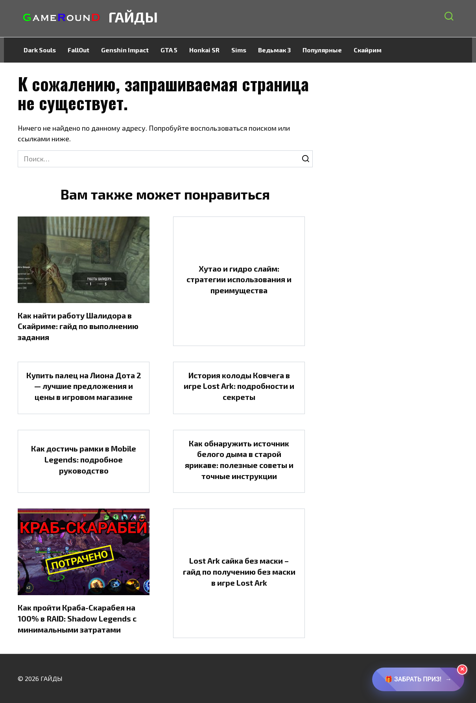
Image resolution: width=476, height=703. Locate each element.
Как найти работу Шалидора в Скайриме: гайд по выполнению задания (78, 326)
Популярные (322, 50)
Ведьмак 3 (274, 50)
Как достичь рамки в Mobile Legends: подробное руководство (83, 459)
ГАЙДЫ (133, 16)
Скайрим (368, 50)
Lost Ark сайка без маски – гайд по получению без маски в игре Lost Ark (239, 571)
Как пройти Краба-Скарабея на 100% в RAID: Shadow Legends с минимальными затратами (77, 618)
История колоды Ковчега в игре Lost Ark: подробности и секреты (239, 385)
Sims (238, 50)
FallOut (78, 50)
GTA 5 (169, 50)
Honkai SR (204, 50)
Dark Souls (40, 50)
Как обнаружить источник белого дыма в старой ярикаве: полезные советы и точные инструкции (239, 459)
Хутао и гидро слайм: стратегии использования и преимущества (239, 279)
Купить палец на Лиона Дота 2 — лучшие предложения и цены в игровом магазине (83, 385)
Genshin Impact (125, 50)
